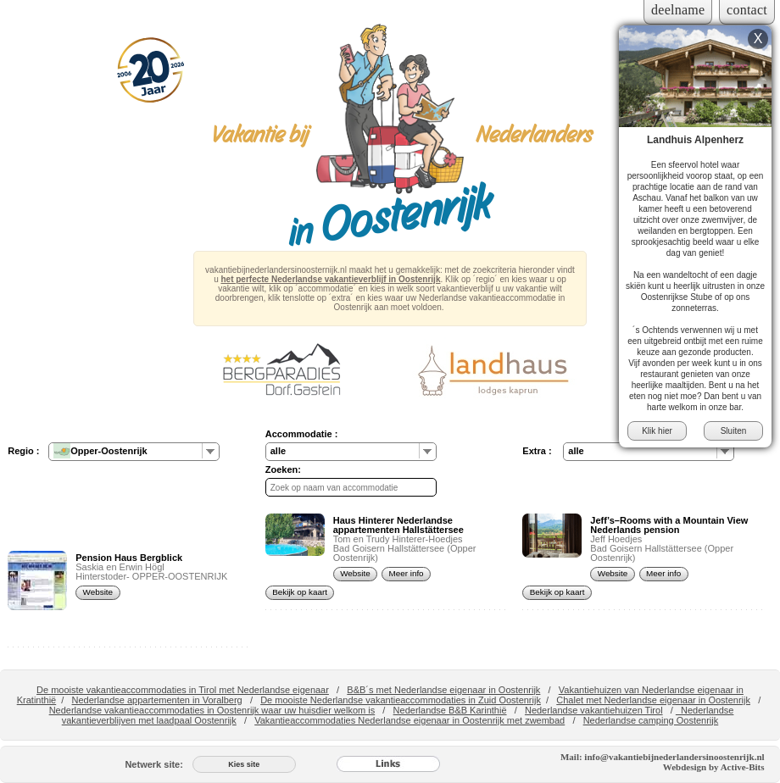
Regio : (23, 451)
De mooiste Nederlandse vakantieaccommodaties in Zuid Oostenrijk (400, 700)
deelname (678, 10)
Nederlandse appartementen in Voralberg (157, 700)
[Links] (388, 764)
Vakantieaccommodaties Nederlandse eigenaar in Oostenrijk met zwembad (409, 720)
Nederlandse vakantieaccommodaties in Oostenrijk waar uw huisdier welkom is (212, 710)
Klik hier (657, 431)
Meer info (405, 573)
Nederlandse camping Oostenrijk (651, 720)
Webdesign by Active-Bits (714, 767)
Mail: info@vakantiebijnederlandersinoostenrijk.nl (662, 757)
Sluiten (734, 431)
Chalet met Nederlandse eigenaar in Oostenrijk (653, 700)
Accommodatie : (301, 434)
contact (747, 10)
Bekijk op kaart (299, 592)
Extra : (536, 451)
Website (98, 592)
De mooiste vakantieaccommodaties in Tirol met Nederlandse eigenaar (182, 690)
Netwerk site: (153, 764)
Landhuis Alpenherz (695, 140)
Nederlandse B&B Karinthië (450, 710)
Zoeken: (283, 469)
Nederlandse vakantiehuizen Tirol (594, 710)
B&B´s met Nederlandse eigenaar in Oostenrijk (443, 690)
